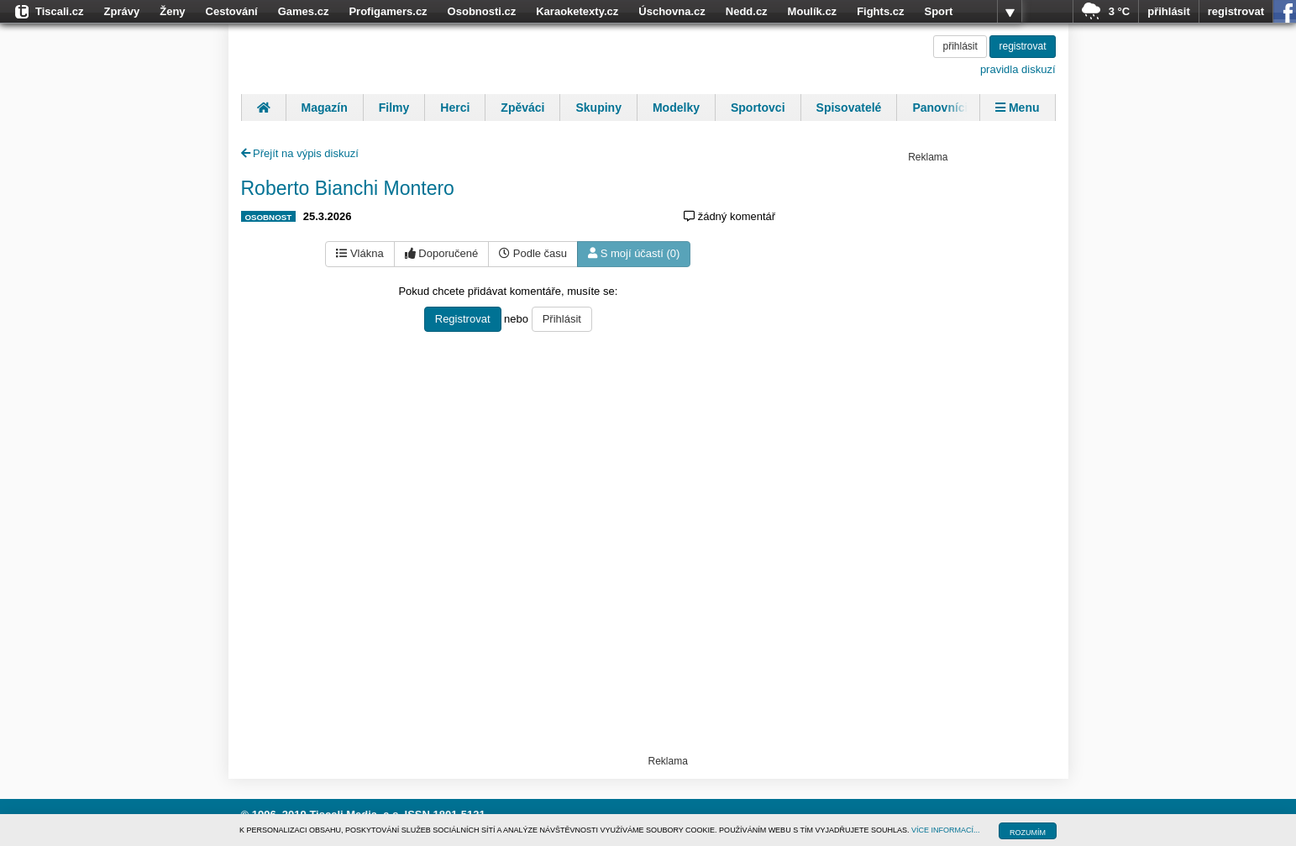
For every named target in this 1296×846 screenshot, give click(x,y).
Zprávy (122, 11)
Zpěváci (522, 107)
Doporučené (441, 253)
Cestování (232, 11)
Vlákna (359, 253)
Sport (938, 11)
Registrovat (463, 319)
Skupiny (598, 107)
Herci (455, 107)
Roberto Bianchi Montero (347, 188)
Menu (1017, 107)
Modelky (676, 107)
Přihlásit (562, 319)
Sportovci (758, 107)
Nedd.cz (747, 11)
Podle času (533, 253)
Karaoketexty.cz (577, 11)
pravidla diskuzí (1018, 69)
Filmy (394, 107)
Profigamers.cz (388, 11)
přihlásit (1168, 11)
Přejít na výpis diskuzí (300, 153)
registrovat (1236, 11)
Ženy (172, 11)
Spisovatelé (849, 107)
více (1009, 12)
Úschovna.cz (671, 11)
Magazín (325, 107)
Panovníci (940, 107)
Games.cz (303, 11)
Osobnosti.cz (482, 11)
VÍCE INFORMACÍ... (945, 830)
